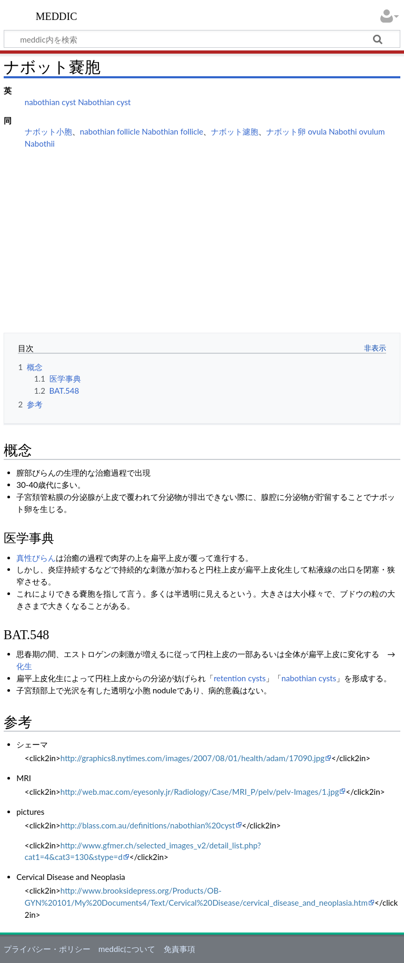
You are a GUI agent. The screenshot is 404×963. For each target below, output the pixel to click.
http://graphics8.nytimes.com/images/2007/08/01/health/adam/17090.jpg (192, 758)
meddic (56, 15)
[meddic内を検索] (202, 38)
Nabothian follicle (173, 131)
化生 (24, 666)
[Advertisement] (202, 231)
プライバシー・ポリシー (47, 949)
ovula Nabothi (332, 131)
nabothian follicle (110, 131)
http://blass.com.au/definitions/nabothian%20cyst (147, 825)
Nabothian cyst (104, 102)
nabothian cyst (50, 102)
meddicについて (126, 949)
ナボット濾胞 (234, 131)
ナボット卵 (286, 131)
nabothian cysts (308, 678)
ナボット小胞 (48, 131)
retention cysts (240, 678)
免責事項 (179, 949)
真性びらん (36, 557)
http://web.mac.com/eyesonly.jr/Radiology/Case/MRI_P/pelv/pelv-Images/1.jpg (199, 791)
